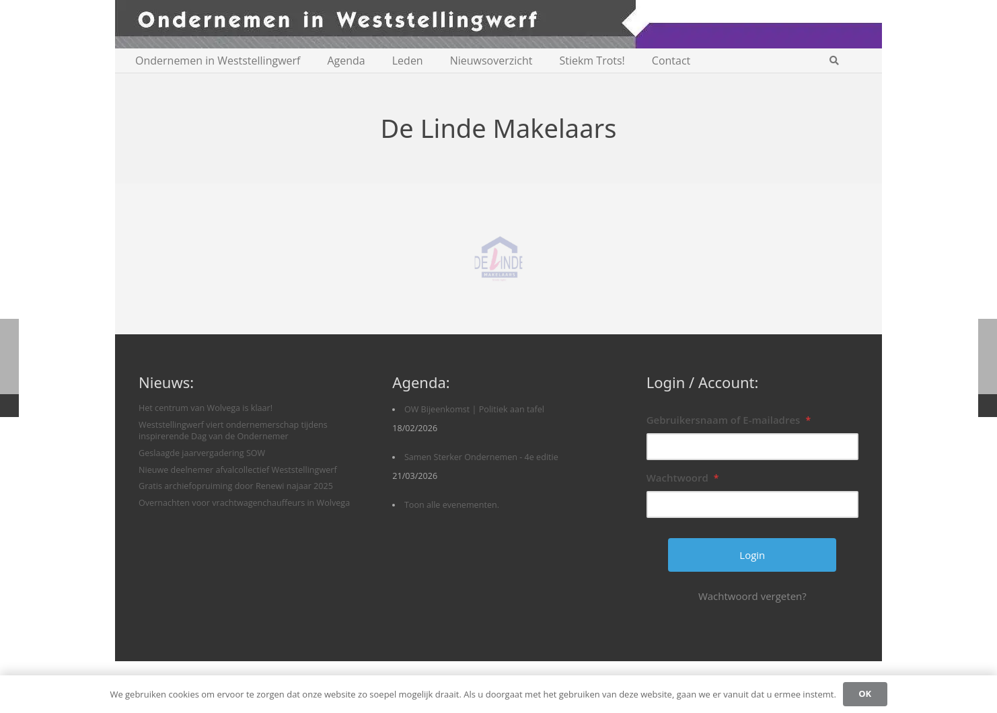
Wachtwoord (683, 477)
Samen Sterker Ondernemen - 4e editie (481, 457)
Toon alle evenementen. (451, 505)
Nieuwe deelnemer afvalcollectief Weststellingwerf (238, 470)
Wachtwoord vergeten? (752, 596)
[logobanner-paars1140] (498, 24)
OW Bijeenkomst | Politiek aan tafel (474, 409)
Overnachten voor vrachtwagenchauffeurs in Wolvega (244, 503)
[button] (833, 60)
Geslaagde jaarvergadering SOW (202, 453)
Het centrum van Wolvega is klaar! (205, 408)
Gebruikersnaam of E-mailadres (729, 419)
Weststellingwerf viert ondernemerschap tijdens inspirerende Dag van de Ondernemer (233, 431)
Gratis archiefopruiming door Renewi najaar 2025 (236, 486)
